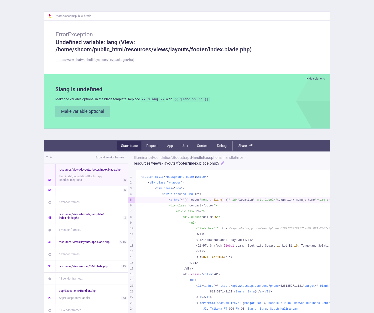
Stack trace (129, 146)
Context (202, 146)
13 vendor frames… (71, 279)
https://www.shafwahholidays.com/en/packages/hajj (95, 60)
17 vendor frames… (71, 311)
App (170, 146)
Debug (222, 146)
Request (152, 146)
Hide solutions (315, 78)
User (185, 146)
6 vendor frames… (70, 203)
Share (245, 146)
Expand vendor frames (110, 158)
